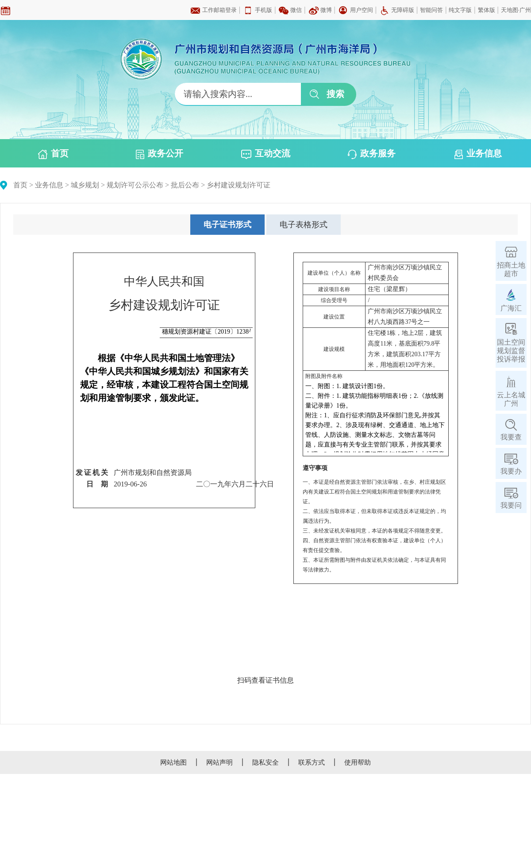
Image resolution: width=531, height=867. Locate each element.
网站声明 (219, 762)
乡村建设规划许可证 (238, 185)
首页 (53, 153)
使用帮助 (357, 762)
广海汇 (511, 308)
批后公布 (185, 185)
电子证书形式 (227, 224)
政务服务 (372, 153)
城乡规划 (85, 185)
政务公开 (159, 153)
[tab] (227, 224)
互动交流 (265, 153)
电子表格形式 (303, 224)
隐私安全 (265, 762)
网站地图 (173, 762)
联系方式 (311, 762)
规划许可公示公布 (135, 185)
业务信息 (478, 153)
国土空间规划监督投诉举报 (511, 350)
